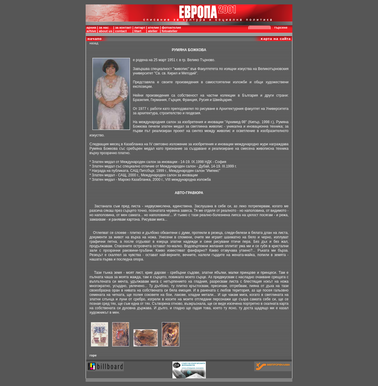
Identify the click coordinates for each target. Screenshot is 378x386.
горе (93, 355)
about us (106, 31)
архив (91, 27)
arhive (91, 31)
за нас (104, 27)
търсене (281, 27)
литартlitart (139, 29)
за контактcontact (123, 29)
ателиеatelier (153, 29)
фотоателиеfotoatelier (171, 29)
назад (93, 43)
